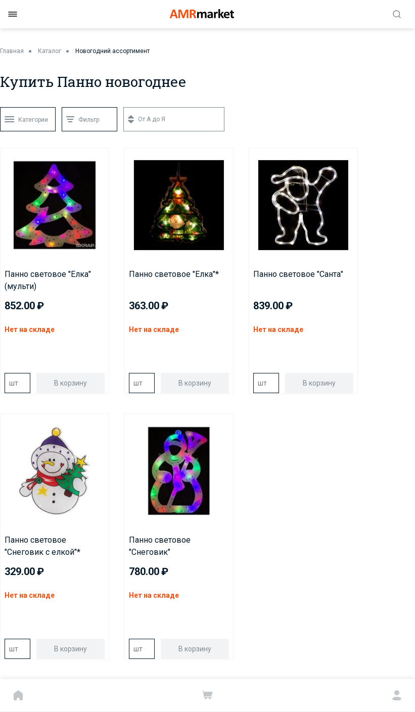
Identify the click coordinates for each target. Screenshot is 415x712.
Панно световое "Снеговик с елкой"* (42, 546)
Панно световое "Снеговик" (160, 546)
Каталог (49, 51)
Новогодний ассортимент (112, 51)
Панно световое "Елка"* (174, 274)
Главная (12, 51)
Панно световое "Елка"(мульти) (48, 280)
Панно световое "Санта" (298, 274)
